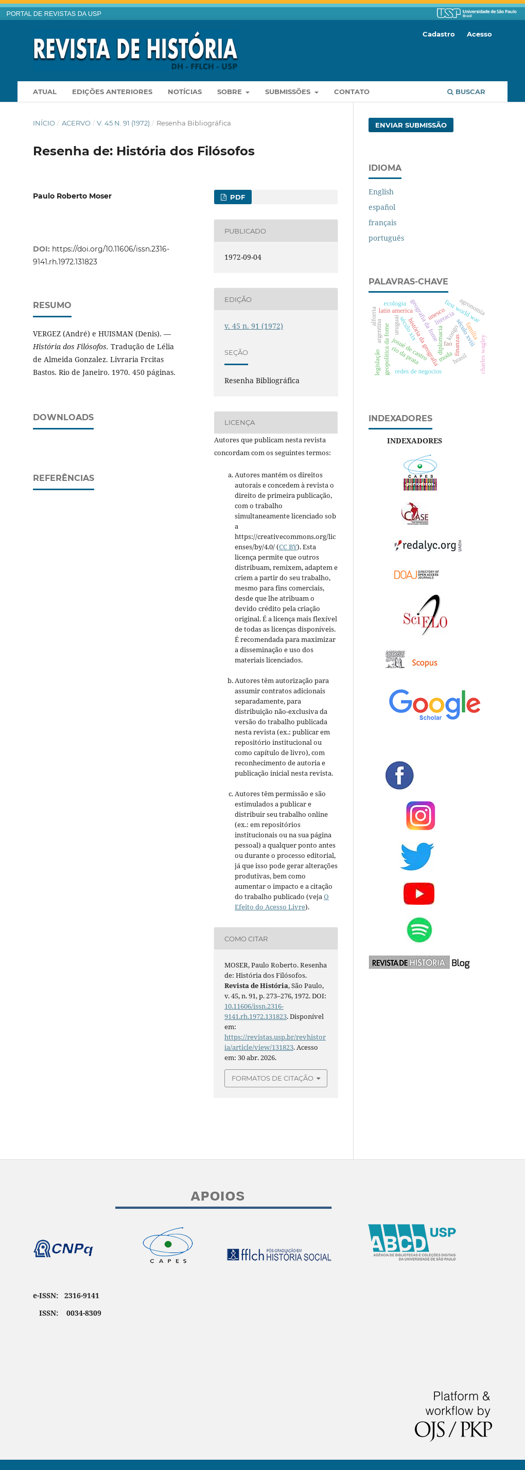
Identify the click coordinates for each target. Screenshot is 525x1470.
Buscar (466, 91)
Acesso (479, 34)
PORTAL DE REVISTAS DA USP (54, 13)
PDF (236, 197)
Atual (45, 91)
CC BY (288, 546)
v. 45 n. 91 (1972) (123, 123)
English (381, 191)
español (382, 207)
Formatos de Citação (272, 1078)
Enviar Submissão (411, 125)
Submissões (288, 91)
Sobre (230, 91)
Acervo (76, 123)
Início (44, 123)
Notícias (185, 91)
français (382, 222)
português (386, 238)
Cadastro (439, 34)
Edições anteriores (112, 91)
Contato (352, 91)
